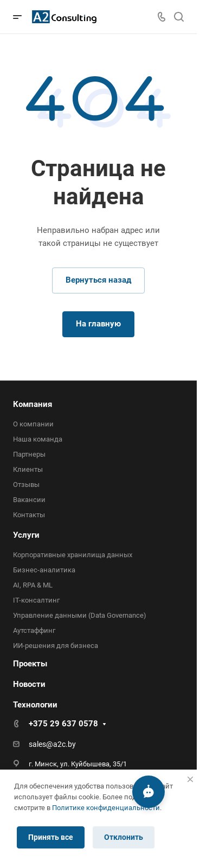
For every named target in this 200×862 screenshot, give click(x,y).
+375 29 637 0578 (63, 724)
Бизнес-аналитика (44, 570)
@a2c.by (61, 744)
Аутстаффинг (34, 630)
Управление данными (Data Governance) (79, 615)
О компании (33, 424)
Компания (32, 404)
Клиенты (28, 469)
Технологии (35, 705)
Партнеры (29, 454)
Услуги (26, 535)
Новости (29, 684)
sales (37, 744)
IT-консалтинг (36, 600)
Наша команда (37, 439)
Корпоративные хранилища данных (72, 555)
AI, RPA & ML (33, 585)
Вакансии (29, 500)
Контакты (29, 515)
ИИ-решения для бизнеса (55, 646)
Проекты (30, 664)
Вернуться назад (98, 280)
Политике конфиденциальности (106, 808)
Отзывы (26, 484)
